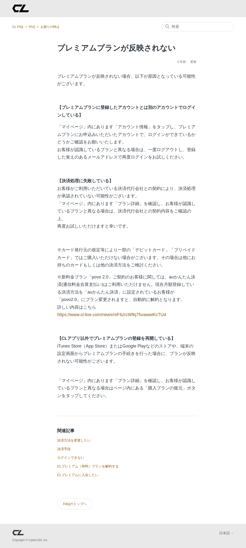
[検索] (198, 26)
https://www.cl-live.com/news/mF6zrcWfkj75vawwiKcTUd (111, 314)
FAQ (32, 27)
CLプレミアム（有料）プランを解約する (88, 466)
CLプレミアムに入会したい (77, 475)
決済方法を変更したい (74, 440)
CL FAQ (17, 27)
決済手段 (64, 449)
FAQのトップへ (75, 504)
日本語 (226, 533)
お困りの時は (50, 27)
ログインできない (70, 458)
